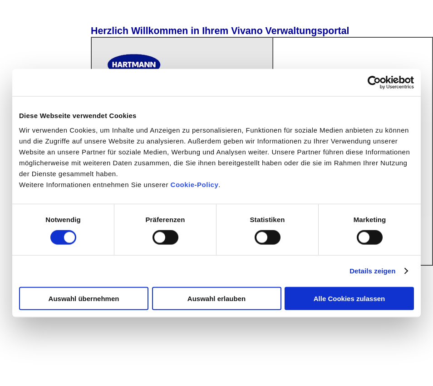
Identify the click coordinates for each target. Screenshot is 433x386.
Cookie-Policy (193, 184)
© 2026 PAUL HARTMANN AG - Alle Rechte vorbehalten (90, 369)
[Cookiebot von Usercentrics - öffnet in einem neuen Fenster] (374, 82)
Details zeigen (372, 271)
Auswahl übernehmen (84, 298)
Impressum (189, 369)
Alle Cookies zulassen (349, 298)
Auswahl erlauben (216, 298)
